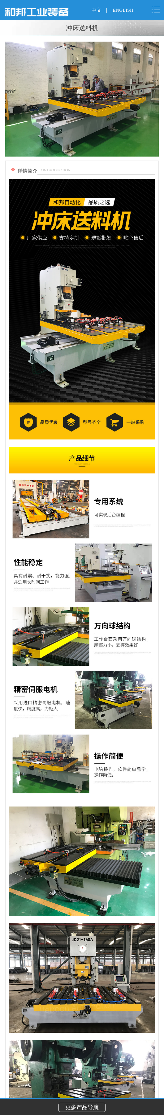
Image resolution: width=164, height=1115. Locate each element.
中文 (96, 10)
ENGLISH (123, 10)
